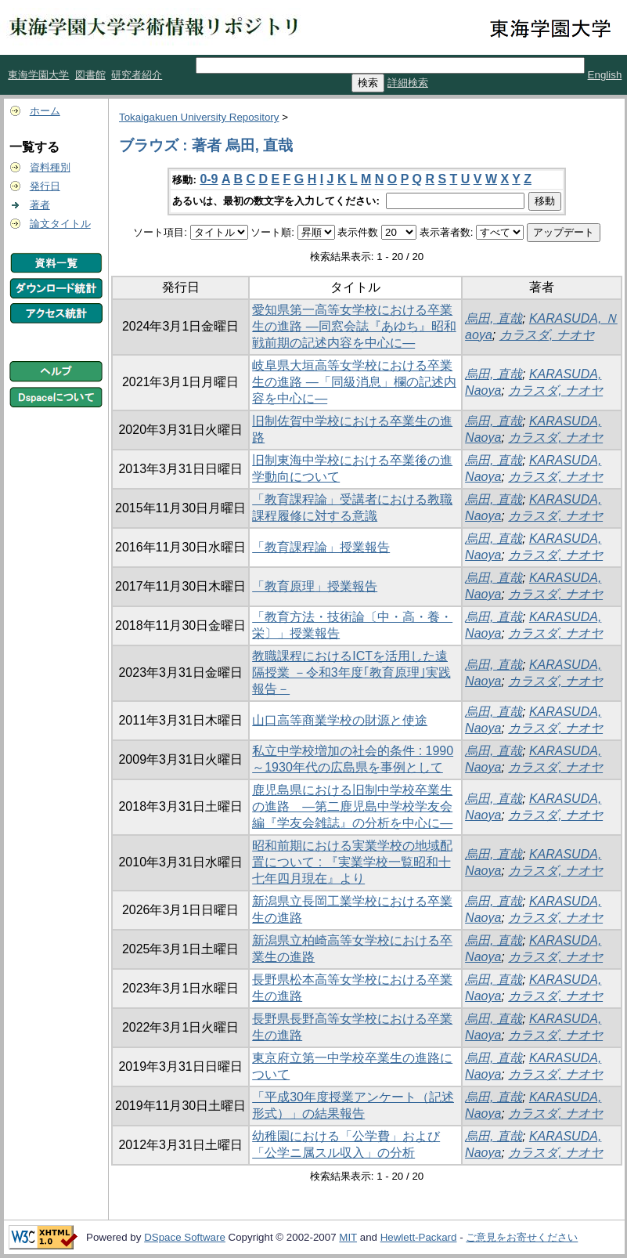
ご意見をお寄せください (522, 1237)
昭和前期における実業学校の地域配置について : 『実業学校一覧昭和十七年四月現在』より (352, 862)
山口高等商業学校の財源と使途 (339, 720)
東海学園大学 (38, 75)
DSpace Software (184, 1237)
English (605, 75)
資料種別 (50, 167)
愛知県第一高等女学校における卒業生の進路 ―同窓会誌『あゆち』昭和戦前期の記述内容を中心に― (354, 326)
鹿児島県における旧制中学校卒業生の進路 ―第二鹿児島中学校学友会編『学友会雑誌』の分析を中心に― (352, 806)
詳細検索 (407, 83)
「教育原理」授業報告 (314, 586)
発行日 (45, 186)
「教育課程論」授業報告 (321, 547)
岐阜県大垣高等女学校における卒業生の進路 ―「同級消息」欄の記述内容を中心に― (354, 382)
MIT (348, 1237)
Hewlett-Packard (418, 1237)
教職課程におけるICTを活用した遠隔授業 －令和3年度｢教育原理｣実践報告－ (351, 672)
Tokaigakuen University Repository (199, 117)
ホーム (45, 111)
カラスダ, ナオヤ (546, 335)
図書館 (90, 75)
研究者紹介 (136, 75)
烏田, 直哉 (493, 318)
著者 (40, 205)
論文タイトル (60, 224)
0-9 (209, 179)
